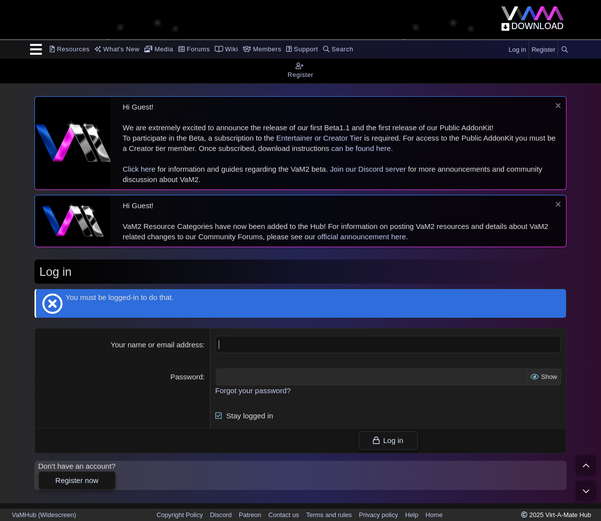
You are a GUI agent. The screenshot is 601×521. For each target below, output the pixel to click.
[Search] (564, 49)
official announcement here (361, 236)
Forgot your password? (253, 390)
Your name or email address (157, 344)
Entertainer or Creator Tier (319, 138)
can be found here (361, 148)
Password (186, 376)
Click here (139, 169)
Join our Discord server (368, 169)
